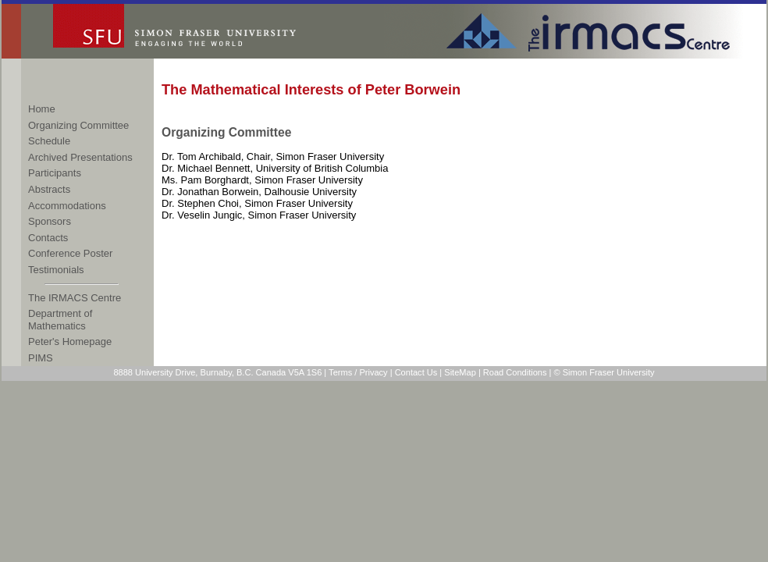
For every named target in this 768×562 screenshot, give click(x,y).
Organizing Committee (78, 125)
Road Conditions (515, 372)
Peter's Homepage (70, 341)
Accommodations (67, 206)
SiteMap (460, 372)
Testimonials (56, 270)
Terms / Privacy (358, 372)
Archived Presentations (80, 157)
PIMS (40, 358)
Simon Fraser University (202, 31)
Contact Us (416, 372)
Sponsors (49, 221)
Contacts (48, 238)
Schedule (49, 141)
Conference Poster (70, 253)
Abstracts (49, 189)
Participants (54, 173)
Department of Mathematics (60, 320)
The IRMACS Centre (74, 298)
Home (41, 109)
